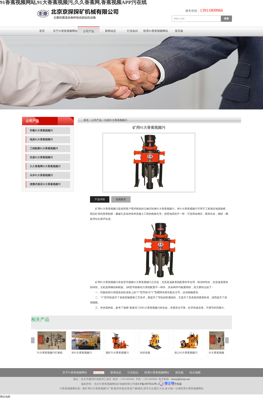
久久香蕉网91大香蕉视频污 (45, 166)
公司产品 (88, 31)
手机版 (178, 384)
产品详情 (100, 199)
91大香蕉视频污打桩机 (50, 352)
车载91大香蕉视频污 (41, 130)
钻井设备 (145, 352)
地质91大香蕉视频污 (41, 139)
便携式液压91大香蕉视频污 (45, 184)
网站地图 (5, 396)
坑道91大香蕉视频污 (41, 157)
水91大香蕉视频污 (81, 352)
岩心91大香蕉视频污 (185, 352)
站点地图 (195, 372)
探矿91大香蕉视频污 (117, 352)
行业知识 (132, 30)
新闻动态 (110, 30)
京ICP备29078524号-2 (147, 384)
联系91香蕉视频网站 (155, 30)
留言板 (179, 30)
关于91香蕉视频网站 (65, 30)
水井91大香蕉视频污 (41, 175)
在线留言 (121, 199)
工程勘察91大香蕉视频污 (44, 148)
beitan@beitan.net (180, 379)
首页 (42, 30)
